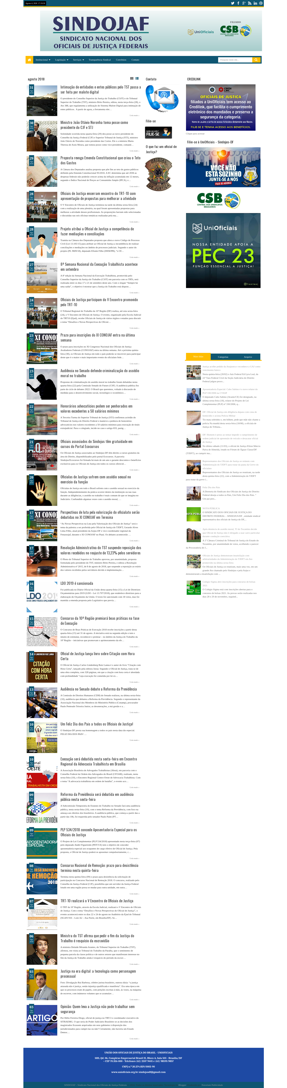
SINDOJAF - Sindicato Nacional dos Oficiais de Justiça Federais (95, 1085)
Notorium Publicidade (212, 1085)
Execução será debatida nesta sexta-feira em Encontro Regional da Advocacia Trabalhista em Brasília (99, 761)
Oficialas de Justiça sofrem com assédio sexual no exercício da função (96, 479)
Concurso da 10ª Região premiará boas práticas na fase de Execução (100, 620)
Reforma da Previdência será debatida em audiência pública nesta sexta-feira (97, 796)
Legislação (60, 59)
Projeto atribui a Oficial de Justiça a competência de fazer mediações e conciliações (97, 231)
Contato (135, 59)
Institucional (42, 59)
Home (29, 60)
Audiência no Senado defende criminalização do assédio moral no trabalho (100, 373)
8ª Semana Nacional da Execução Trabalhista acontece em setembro (99, 266)
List (137, 78)
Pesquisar (256, 59)
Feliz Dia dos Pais (211, 487)
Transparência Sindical (100, 59)
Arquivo (248, 357)
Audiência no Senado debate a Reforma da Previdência (99, 689)
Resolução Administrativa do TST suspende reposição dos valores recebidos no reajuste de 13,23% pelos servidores (101, 550)
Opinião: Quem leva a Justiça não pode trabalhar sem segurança (98, 1009)
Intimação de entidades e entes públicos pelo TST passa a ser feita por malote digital (101, 89)
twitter (232, 3)
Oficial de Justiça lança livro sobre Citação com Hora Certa (98, 656)
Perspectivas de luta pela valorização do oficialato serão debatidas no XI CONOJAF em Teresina (100, 514)
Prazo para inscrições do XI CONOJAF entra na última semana (98, 337)
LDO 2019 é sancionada (77, 583)
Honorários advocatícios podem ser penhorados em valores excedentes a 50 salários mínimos (96, 408)
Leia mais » (134, 115)
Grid (132, 78)
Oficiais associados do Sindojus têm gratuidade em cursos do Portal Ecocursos (96, 444)
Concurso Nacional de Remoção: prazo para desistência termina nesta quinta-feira (99, 867)
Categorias (223, 357)
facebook (238, 3)
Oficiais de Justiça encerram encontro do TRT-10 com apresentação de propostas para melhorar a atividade (98, 196)
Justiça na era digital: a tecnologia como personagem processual (98, 973)
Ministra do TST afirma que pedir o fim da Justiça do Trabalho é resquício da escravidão (97, 938)
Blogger (182, 1085)
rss (249, 3)
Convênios (121, 59)
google (244, 3)
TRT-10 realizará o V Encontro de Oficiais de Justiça (97, 900)
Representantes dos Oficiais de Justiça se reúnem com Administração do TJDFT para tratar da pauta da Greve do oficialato (231, 465)
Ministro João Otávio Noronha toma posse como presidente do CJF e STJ (94, 125)
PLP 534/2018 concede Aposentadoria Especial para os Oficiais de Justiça (99, 832)
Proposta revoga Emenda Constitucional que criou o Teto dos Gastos (101, 160)
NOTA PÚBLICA (211, 508)
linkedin (255, 3)
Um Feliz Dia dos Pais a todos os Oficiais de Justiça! (97, 724)
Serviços (77, 59)
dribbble (261, 3)
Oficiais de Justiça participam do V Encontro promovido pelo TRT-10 (99, 302)
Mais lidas (198, 356)
